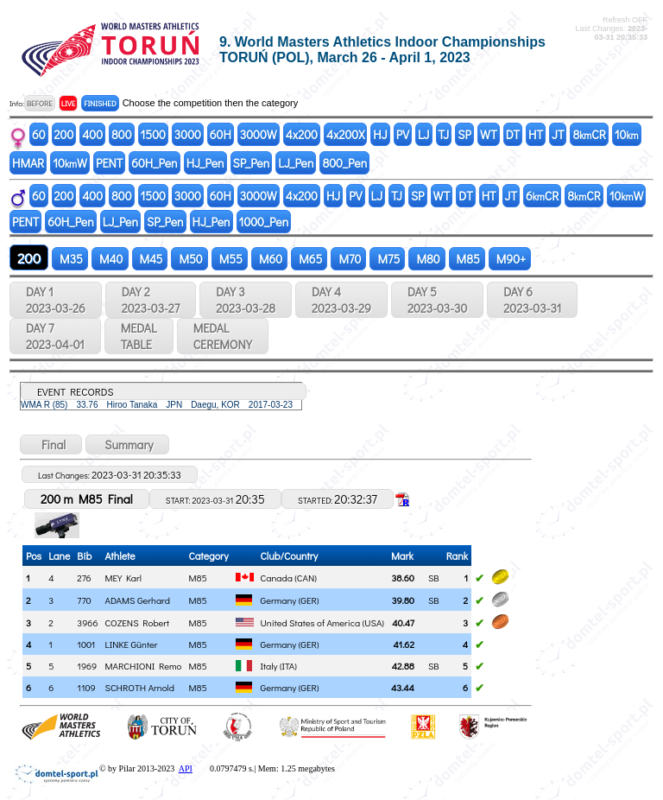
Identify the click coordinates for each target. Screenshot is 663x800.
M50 (189, 259)
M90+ (509, 259)
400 (92, 134)
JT (558, 134)
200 (64, 134)
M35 (69, 259)
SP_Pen (251, 163)
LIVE (68, 103)
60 (39, 134)
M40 (109, 259)
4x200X (345, 134)
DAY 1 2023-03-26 (55, 299)
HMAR (28, 163)
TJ (444, 134)
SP (464, 134)
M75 (387, 259)
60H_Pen (154, 163)
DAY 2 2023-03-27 (151, 299)
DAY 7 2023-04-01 (55, 336)
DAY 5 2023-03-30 (437, 299)
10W (70, 163)
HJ (380, 134)
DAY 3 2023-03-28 (245, 299)
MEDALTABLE (139, 336)
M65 (309, 259)
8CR (588, 134)
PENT (109, 163)
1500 (153, 134)
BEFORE (40, 103)
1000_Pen (264, 221)
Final (51, 444)
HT (535, 134)
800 (121, 134)
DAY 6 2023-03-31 (532, 299)
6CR (542, 195)
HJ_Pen (205, 163)
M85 (467, 259)
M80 (426, 259)
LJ (424, 134)
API (186, 768)
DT (513, 134)
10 (627, 134)
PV (402, 134)
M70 (348, 259)
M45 (150, 259)
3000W (258, 134)
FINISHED (100, 103)
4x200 (302, 134)
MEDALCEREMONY (222, 336)
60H (220, 134)
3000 (187, 134)
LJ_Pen (295, 163)
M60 (269, 259)
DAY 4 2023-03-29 (341, 299)
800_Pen (344, 163)
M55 (229, 259)
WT (488, 134)
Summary (127, 444)
